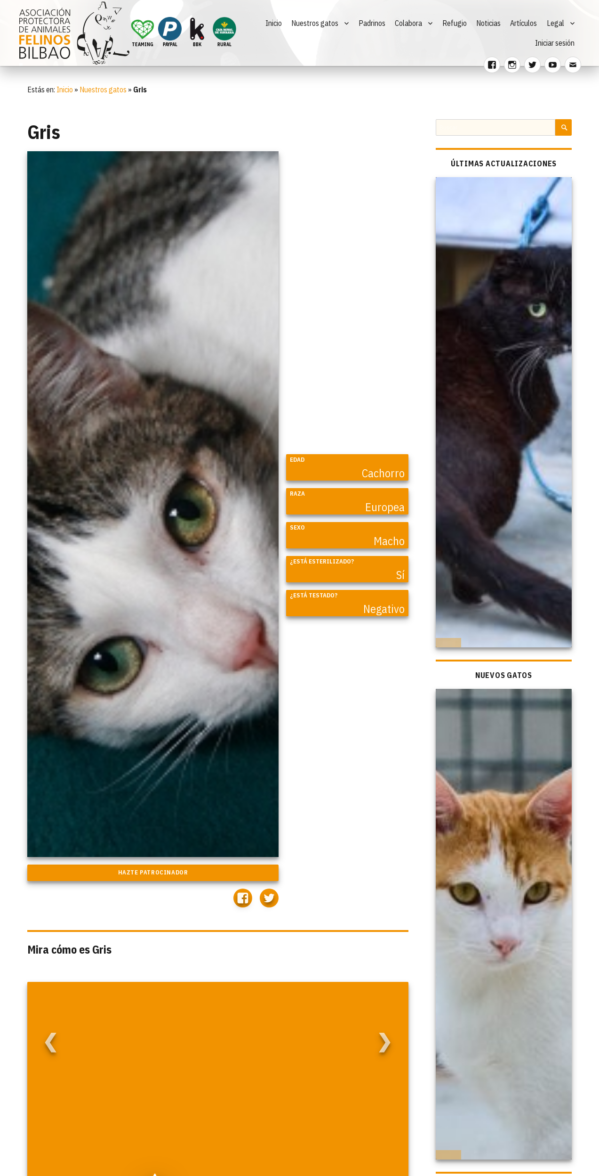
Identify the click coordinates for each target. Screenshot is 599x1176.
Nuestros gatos (314, 23)
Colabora (408, 23)
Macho (389, 540)
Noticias (488, 23)
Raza (297, 494)
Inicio (273, 23)
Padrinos (372, 23)
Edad (297, 460)
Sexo (297, 527)
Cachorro (383, 473)
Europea (385, 506)
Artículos (523, 23)
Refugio (454, 23)
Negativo (384, 608)
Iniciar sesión (555, 43)
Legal (555, 23)
